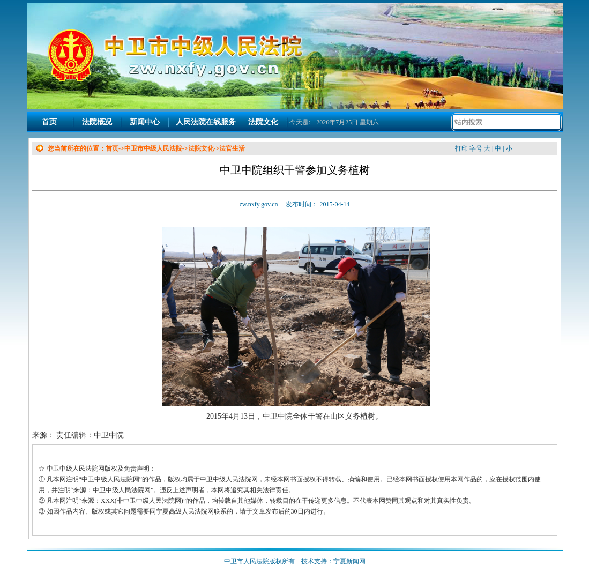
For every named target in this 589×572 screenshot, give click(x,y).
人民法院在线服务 (206, 122)
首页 (49, 122)
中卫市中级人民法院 (153, 148)
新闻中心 (145, 122)
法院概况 (97, 122)
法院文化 (263, 122)
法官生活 (232, 148)
